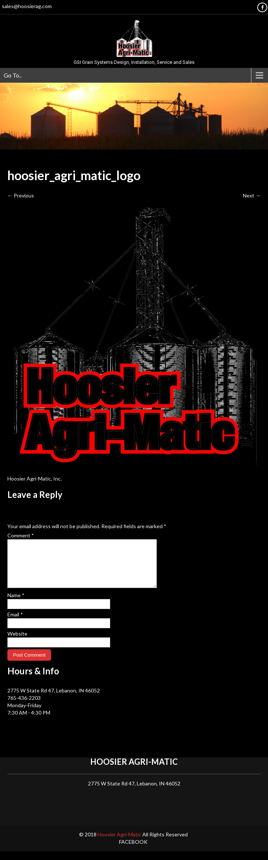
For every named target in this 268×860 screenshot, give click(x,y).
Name (15, 604)
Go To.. (12, 75)
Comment (20, 535)
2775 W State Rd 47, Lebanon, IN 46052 (53, 699)
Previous (20, 195)
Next (252, 195)
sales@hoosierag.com (27, 6)
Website (17, 642)
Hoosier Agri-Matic (120, 843)
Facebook (133, 850)
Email (15, 623)
